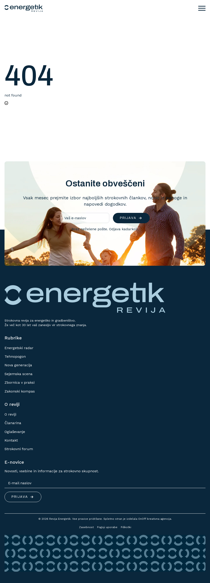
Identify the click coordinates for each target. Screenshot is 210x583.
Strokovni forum (19, 449)
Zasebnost (86, 527)
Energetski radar (19, 348)
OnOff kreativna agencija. (155, 518)
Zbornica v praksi (20, 382)
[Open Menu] (201, 8)
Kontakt (11, 440)
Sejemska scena (19, 374)
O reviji (10, 414)
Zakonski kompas (20, 391)
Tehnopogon (15, 356)
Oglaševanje (15, 432)
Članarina (13, 423)
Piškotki (126, 527)
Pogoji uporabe (107, 527)
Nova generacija (18, 365)
